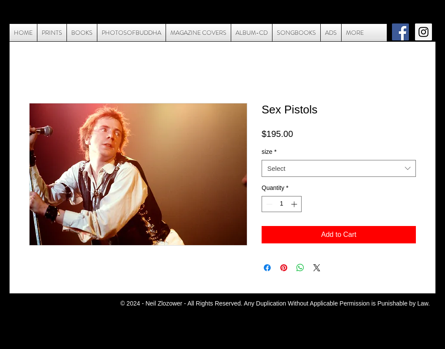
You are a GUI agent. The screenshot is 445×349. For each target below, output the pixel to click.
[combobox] (339, 168)
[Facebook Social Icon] (400, 31)
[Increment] (294, 204)
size (269, 151)
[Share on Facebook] (267, 268)
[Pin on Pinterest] (284, 268)
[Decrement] (268, 204)
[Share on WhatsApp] (300, 268)
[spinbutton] (281, 204)
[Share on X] (317, 268)
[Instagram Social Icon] (423, 31)
